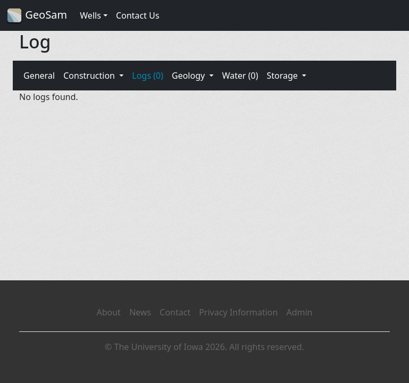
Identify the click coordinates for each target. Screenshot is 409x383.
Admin (300, 312)
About (108, 312)
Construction (90, 75)
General (39, 75)
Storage (283, 75)
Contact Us (137, 15)
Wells (90, 15)
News (140, 312)
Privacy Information (238, 312)
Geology (189, 75)
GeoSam (36, 15)
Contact (175, 312)
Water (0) (240, 75)
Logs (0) (147, 75)
